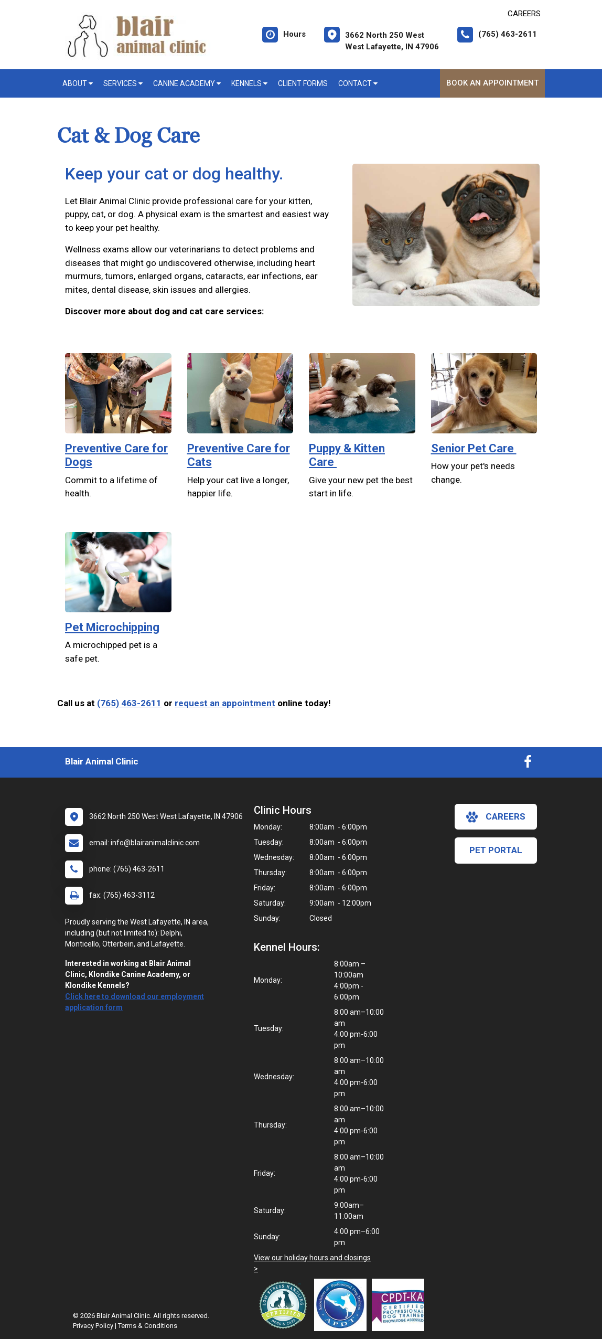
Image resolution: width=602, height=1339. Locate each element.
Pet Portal (495, 850)
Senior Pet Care (474, 448)
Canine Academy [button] (187, 83)
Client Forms (303, 83)
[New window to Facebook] (528, 764)
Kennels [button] (249, 83)
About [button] (77, 83)
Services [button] (123, 83)
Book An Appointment (492, 83)
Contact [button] (358, 83)
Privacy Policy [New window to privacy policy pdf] (93, 1326)
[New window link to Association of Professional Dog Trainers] (343, 1305)
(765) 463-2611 (129, 703)
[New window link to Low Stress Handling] (285, 1305)
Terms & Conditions (147, 1326)
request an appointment (225, 703)
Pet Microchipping (112, 627)
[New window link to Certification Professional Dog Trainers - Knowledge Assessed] (400, 1305)
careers (495, 817)
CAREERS (524, 13)
